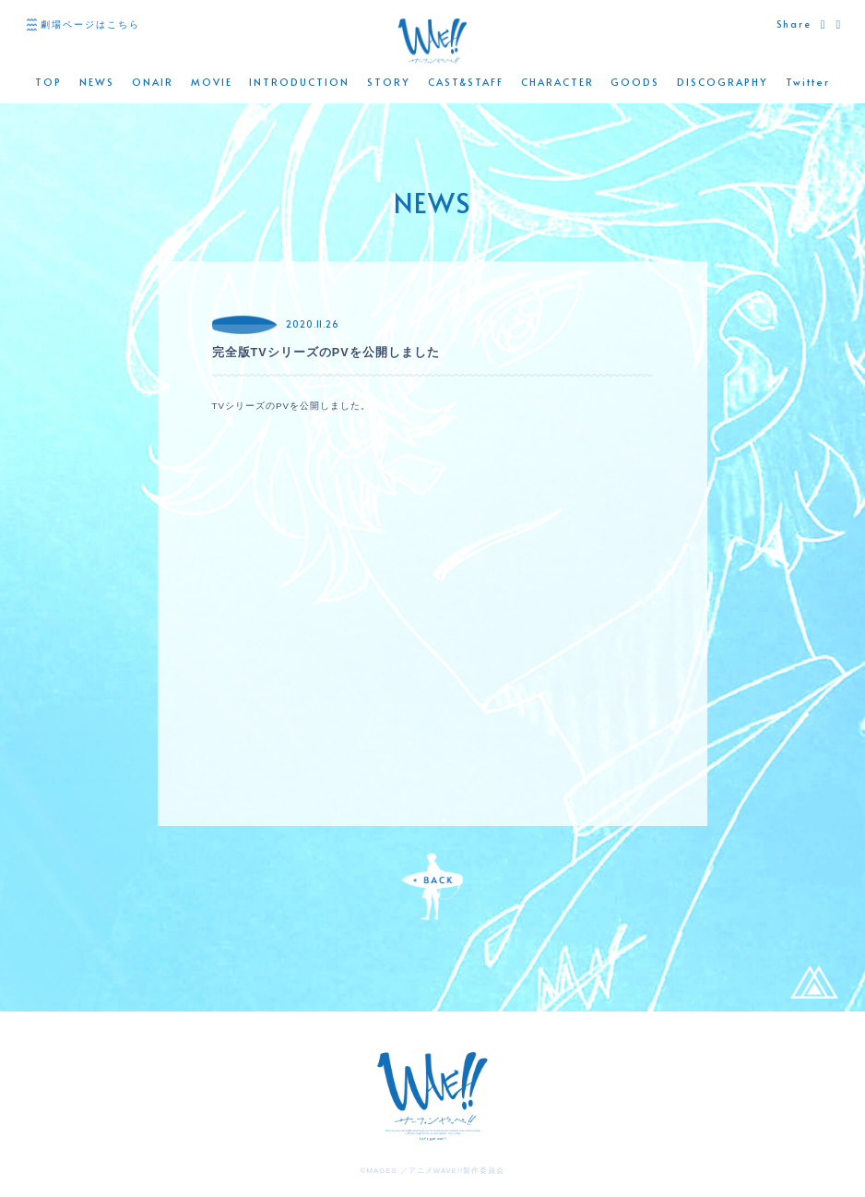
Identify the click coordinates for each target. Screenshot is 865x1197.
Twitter (808, 83)
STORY (388, 83)
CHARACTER (557, 83)
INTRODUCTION (299, 83)
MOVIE (211, 83)
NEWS (96, 83)
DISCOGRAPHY (722, 83)
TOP (48, 83)
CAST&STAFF (466, 83)
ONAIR (152, 83)
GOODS (634, 83)
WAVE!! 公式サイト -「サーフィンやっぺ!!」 (432, 41)
